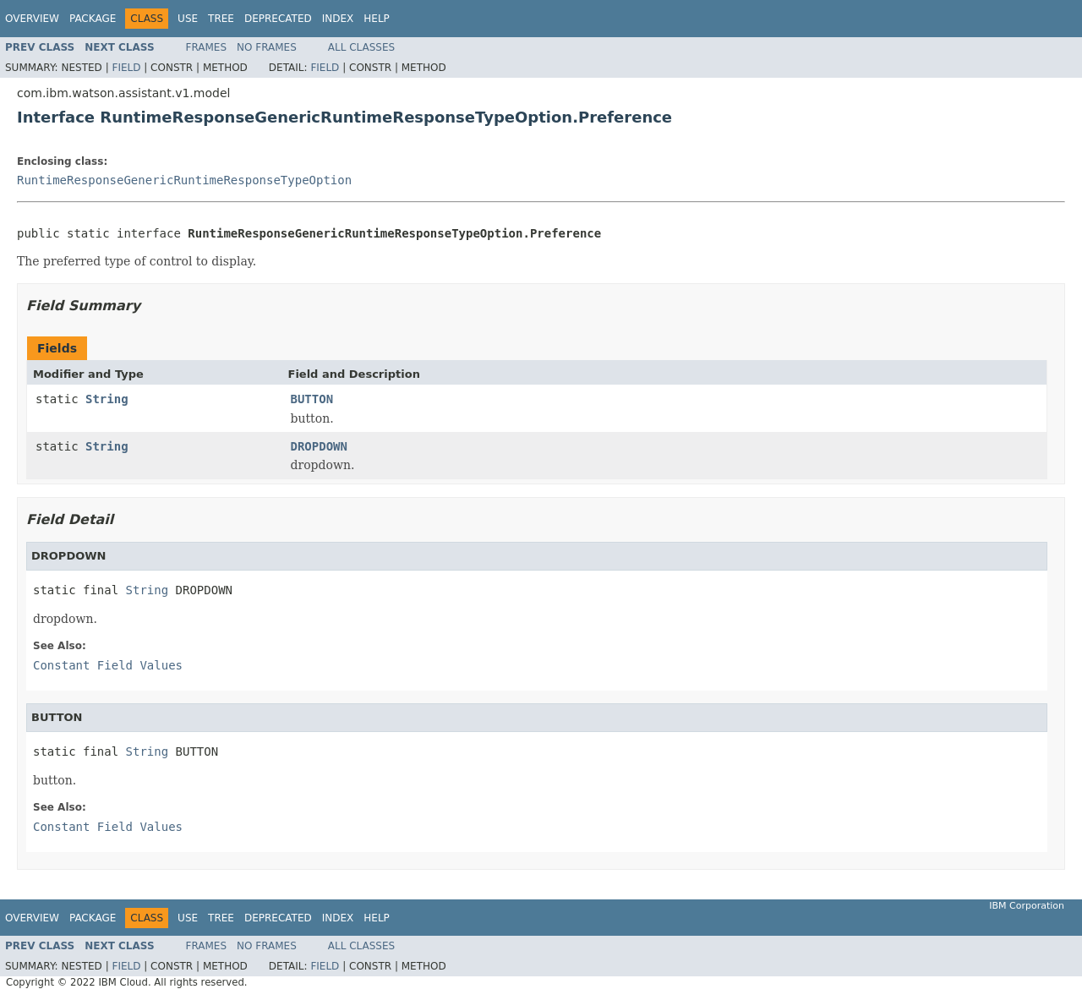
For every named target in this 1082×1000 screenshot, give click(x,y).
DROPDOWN (319, 446)
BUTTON (312, 399)
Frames (206, 47)
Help (376, 19)
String (106, 399)
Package (92, 19)
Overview (32, 19)
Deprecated (278, 19)
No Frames (267, 47)
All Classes (361, 47)
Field (126, 68)
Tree (221, 19)
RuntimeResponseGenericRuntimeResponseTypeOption (184, 180)
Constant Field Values (108, 665)
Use (188, 19)
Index (338, 19)
